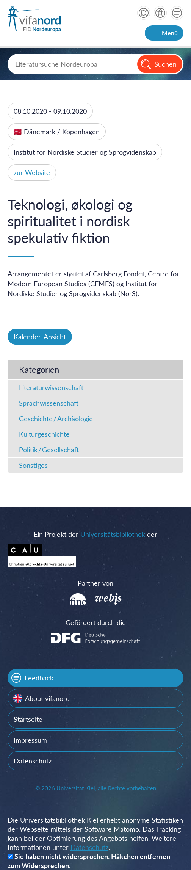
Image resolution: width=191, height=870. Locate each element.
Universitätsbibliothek (112, 534)
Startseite (28, 719)
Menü (170, 32)
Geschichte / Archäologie (56, 418)
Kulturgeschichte (44, 434)
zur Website (32, 172)
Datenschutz (33, 761)
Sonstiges (33, 465)
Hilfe (143, 13)
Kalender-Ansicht (40, 336)
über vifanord (160, 13)
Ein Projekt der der (95, 534)
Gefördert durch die (96, 622)
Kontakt (177, 13)
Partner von (95, 583)
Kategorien (39, 369)
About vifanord (47, 698)
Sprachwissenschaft (48, 403)
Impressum (30, 740)
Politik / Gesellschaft (49, 449)
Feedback (39, 678)
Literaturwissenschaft (51, 387)
